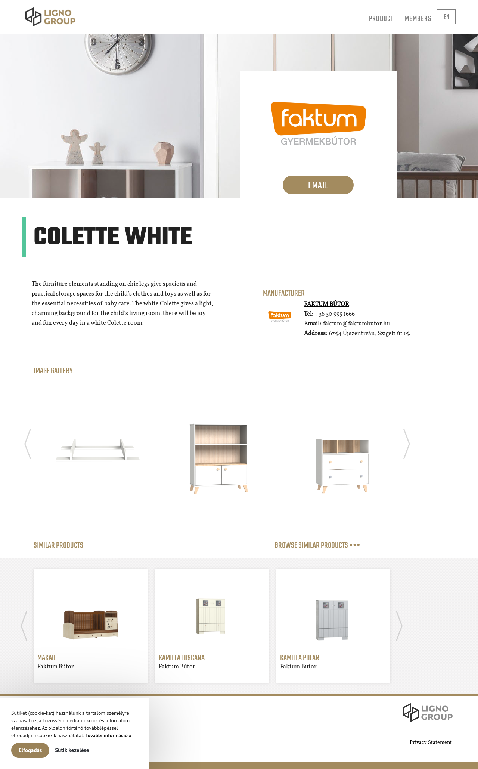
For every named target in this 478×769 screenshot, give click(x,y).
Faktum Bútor (326, 304)
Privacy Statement (431, 742)
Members (418, 19)
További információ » (108, 735)
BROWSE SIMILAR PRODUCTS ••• (317, 545)
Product (381, 19)
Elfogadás (30, 750)
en (446, 17)
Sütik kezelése (72, 750)
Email (318, 185)
